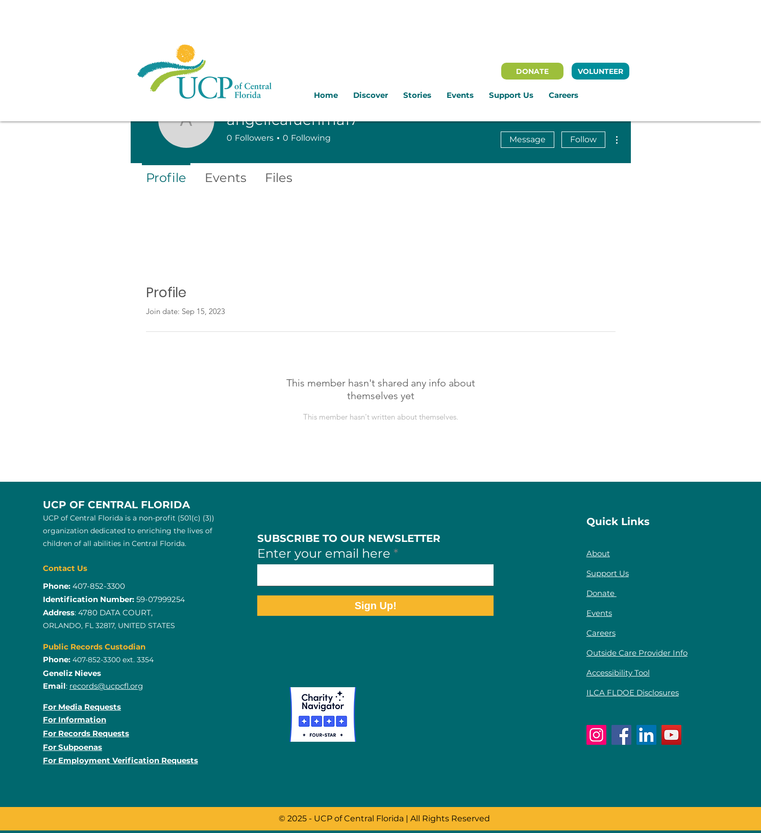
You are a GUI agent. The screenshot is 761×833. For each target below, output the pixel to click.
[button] (371, 95)
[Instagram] (596, 735)
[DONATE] (532, 71)
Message (527, 139)
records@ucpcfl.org (106, 686)
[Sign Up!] (375, 605)
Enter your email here (323, 554)
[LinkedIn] (646, 735)
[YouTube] (671, 735)
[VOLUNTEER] (600, 71)
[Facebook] (621, 735)
